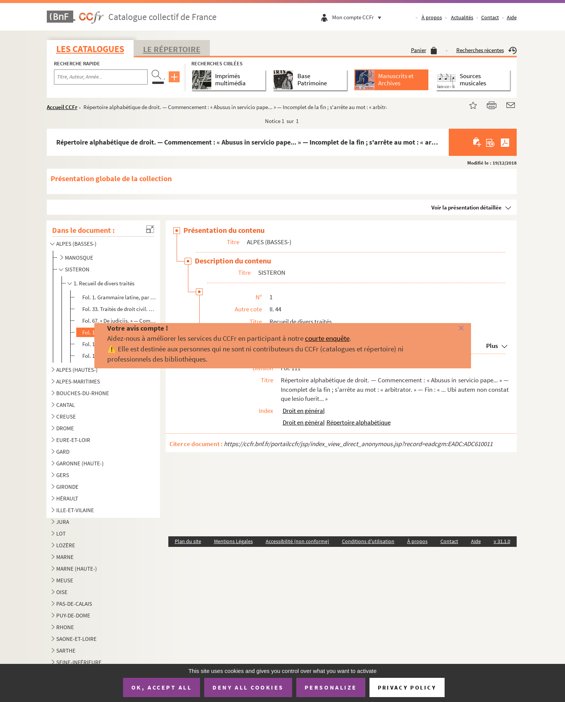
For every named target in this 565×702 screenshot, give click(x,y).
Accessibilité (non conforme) (297, 541)
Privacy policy (407, 687)
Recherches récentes (486, 50)
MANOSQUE (79, 257)
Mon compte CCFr (358, 17)
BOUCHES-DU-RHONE (82, 393)
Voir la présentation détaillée (466, 207)
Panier (424, 50)
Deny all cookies (247, 687)
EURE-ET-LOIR (73, 439)
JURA (62, 521)
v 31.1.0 (502, 541)
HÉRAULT (67, 498)
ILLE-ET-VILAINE (75, 510)
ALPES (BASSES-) (76, 243)
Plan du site (188, 541)
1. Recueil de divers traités (104, 283)
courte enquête (327, 338)
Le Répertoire (171, 49)
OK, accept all (161, 687)
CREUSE (66, 416)
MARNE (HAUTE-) (76, 568)
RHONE (65, 627)
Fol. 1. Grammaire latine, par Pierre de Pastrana (120, 297)
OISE (62, 592)
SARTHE (65, 650)
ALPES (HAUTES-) (77, 369)
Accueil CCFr (62, 107)
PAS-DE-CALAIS (74, 603)
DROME (65, 428)
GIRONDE (67, 486)
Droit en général (304, 410)
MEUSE (64, 580)
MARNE (65, 556)
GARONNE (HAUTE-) (80, 463)
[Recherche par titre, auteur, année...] (101, 77)
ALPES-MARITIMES (78, 381)
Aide (512, 17)
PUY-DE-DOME (73, 615)
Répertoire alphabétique (358, 422)
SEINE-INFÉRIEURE (79, 662)
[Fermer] (448, 328)
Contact (490, 17)
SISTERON (77, 269)
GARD (62, 451)
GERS (62, 475)
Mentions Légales (233, 541)
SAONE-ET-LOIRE (76, 638)
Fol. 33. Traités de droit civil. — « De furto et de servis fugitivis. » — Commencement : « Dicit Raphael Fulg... (120, 309)
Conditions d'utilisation (368, 541)
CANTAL (65, 404)
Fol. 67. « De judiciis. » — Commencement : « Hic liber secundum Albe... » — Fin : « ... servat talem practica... (120, 320)
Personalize (331, 687)
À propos (432, 17)
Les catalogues (90, 49)
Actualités (462, 17)
